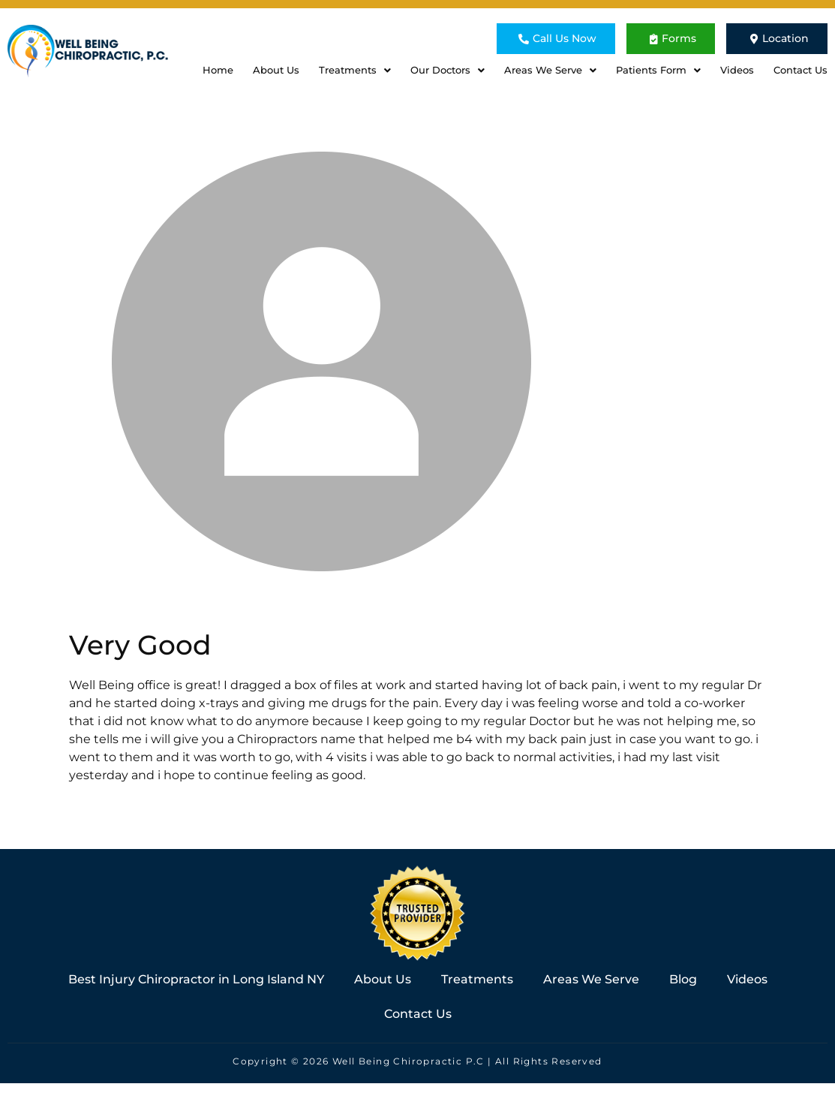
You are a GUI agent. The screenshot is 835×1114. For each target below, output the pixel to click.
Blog (683, 979)
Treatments (355, 70)
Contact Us (800, 70)
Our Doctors (447, 70)
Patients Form (658, 70)
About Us (276, 70)
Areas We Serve (550, 70)
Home (218, 70)
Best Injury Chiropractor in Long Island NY (196, 979)
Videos (737, 70)
